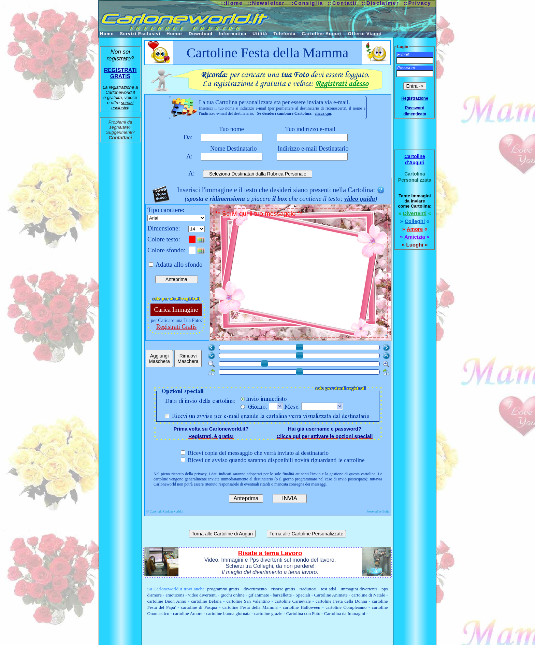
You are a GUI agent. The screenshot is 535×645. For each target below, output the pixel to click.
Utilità (259, 33)
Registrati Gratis (176, 326)
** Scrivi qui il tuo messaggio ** (301, 273)
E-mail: (403, 54)
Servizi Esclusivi (140, 33)
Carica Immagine (176, 309)
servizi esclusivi (122, 105)
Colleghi (415, 221)
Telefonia (284, 33)
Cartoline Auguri (322, 33)
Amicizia (414, 237)
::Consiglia (306, 3)
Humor (175, 33)
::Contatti (342, 3)
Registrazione (414, 98)
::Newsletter (266, 3)
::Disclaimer (380, 3)
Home (107, 33)
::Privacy (417, 3)
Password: (406, 68)
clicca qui (323, 113)
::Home (232, 3)
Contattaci (120, 137)
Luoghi (414, 245)
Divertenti (414, 213)
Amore (415, 229)
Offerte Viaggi (365, 33)
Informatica (232, 33)
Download (201, 33)
